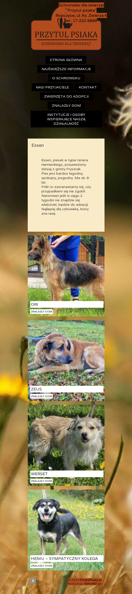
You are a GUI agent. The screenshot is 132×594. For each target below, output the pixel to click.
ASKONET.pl (92, 583)
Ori (34, 304)
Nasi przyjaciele (52, 87)
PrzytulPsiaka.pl (91, 580)
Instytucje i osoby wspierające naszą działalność (66, 119)
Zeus (36, 389)
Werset (39, 473)
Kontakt (88, 87)
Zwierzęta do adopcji (66, 96)
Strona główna (66, 60)
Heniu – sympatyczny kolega (64, 558)
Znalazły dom (66, 105)
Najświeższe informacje (66, 69)
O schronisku (66, 78)
